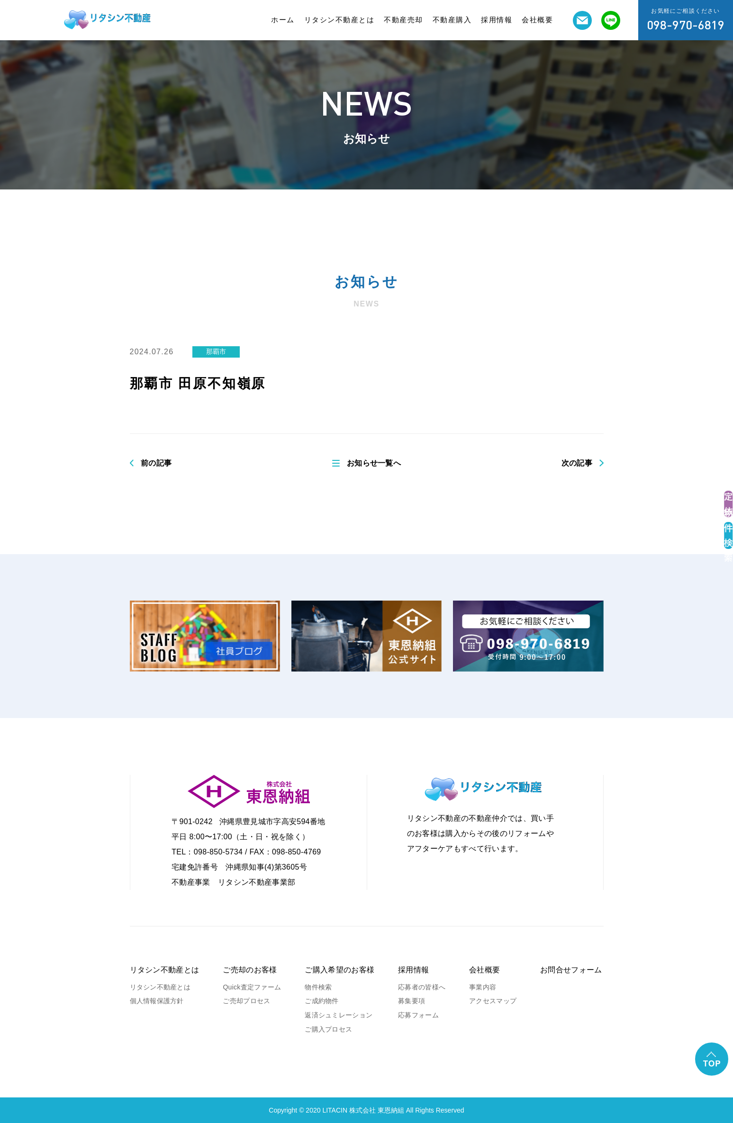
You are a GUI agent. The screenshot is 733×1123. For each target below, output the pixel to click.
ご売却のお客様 (250, 970)
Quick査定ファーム (252, 987)
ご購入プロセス (328, 1029)
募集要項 (411, 1001)
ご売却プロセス (246, 1001)
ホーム (283, 20)
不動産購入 (452, 20)
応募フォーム (418, 1015)
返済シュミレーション (338, 1015)
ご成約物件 (321, 1001)
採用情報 (496, 20)
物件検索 (318, 987)
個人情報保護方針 (157, 1001)
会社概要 (537, 20)
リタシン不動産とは (339, 20)
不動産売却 (403, 20)
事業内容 (482, 987)
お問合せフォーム (571, 970)
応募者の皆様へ (421, 987)
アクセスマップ (492, 1001)
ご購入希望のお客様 (339, 970)
